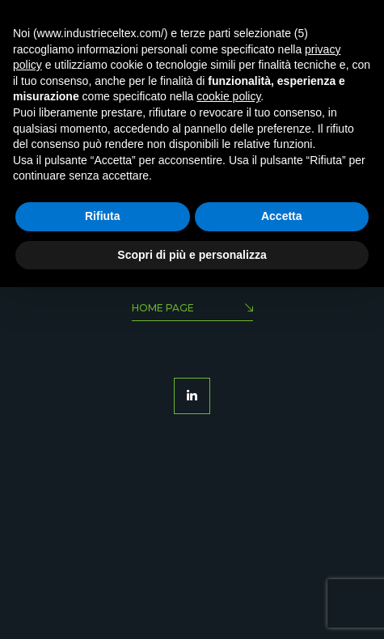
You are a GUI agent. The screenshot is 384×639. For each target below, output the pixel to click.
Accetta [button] (281, 215)
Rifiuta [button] (102, 215)
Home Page (192, 309)
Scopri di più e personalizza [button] (191, 254)
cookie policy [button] (228, 96)
